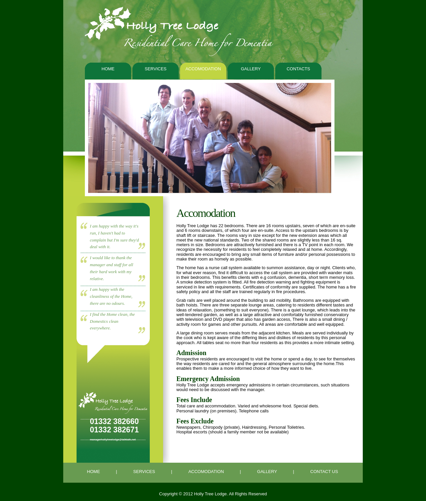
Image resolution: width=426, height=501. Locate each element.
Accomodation (203, 68)
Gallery (251, 68)
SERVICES (144, 471)
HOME (93, 471)
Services (156, 68)
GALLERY (267, 471)
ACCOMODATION (206, 471)
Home (108, 68)
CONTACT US (324, 471)
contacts (298, 68)
